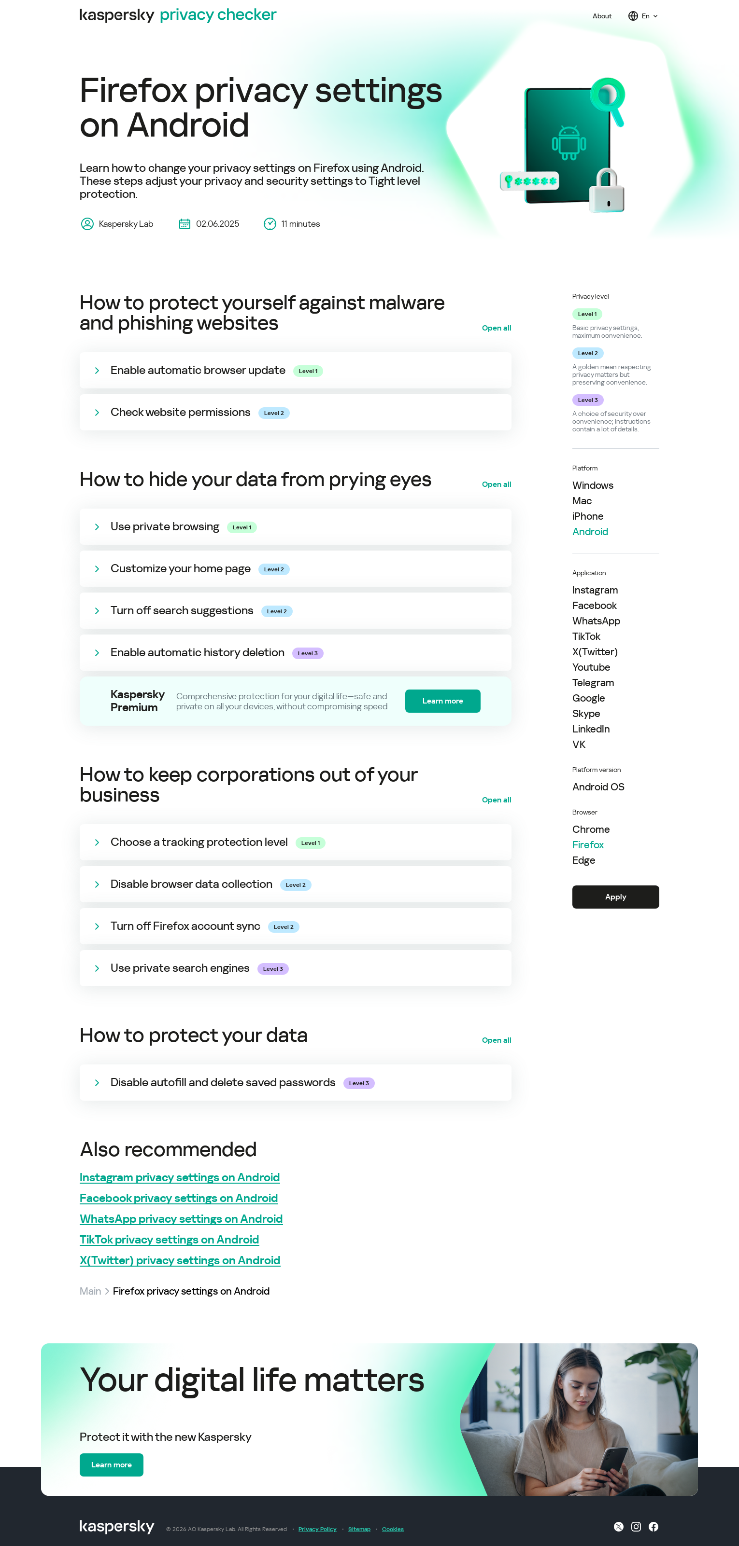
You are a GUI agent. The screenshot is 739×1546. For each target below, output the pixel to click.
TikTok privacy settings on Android (169, 1239)
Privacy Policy (317, 1529)
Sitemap (359, 1529)
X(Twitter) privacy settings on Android (180, 1260)
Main (90, 1291)
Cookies (393, 1529)
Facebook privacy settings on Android (179, 1198)
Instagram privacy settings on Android (180, 1177)
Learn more (443, 700)
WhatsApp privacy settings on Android (181, 1219)
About (602, 16)
